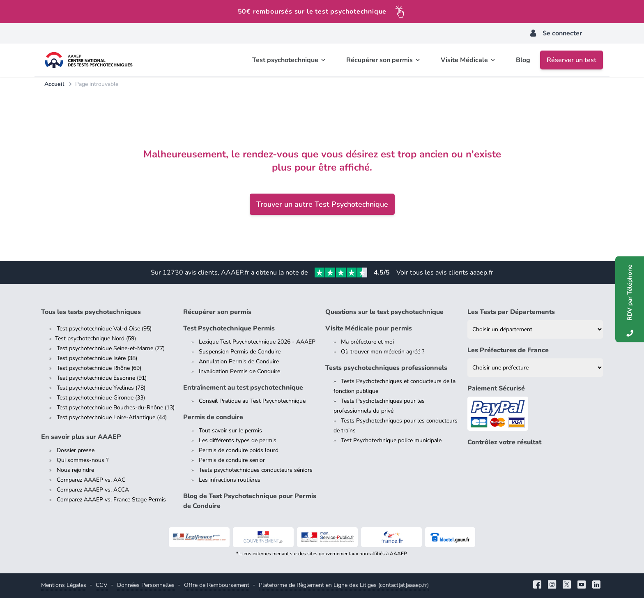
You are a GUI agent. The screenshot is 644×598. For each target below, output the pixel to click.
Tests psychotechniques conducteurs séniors (256, 470)
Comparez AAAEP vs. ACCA (93, 490)
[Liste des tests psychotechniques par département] (535, 329)
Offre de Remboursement (216, 585)
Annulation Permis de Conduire (239, 361)
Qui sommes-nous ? (82, 460)
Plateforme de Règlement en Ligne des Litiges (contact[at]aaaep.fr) (344, 585)
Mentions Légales (63, 585)
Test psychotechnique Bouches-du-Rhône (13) (116, 407)
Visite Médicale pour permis (368, 328)
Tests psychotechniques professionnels (386, 367)
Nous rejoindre (75, 470)
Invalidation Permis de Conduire (239, 371)
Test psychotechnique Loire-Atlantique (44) (112, 417)
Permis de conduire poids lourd (238, 450)
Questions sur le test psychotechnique (384, 311)
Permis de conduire (213, 417)
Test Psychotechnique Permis (229, 328)
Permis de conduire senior (232, 460)
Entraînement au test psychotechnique (243, 387)
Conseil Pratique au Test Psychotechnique (252, 401)
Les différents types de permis (237, 440)
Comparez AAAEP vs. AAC (91, 480)
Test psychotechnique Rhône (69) (99, 368)
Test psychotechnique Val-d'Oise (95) (104, 328)
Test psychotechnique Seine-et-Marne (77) (111, 348)
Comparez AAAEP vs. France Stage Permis (111, 499)
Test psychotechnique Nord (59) (95, 338)
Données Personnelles (146, 585)
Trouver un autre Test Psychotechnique (322, 204)
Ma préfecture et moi (367, 342)
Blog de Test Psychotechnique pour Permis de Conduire (249, 501)
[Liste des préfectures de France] (535, 367)
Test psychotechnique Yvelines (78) (101, 388)
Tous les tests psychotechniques (91, 311)
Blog (523, 60)
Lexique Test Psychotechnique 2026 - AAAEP (257, 342)
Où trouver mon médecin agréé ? (382, 352)
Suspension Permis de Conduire (240, 352)
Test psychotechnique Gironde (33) (101, 398)
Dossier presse (75, 450)
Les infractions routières (229, 480)
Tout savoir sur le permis (230, 430)
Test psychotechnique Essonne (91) (102, 378)
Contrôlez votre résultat (504, 442)
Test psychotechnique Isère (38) (97, 358)
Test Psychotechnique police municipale (391, 440)
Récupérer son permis (217, 311)
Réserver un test (571, 60)
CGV (102, 585)
